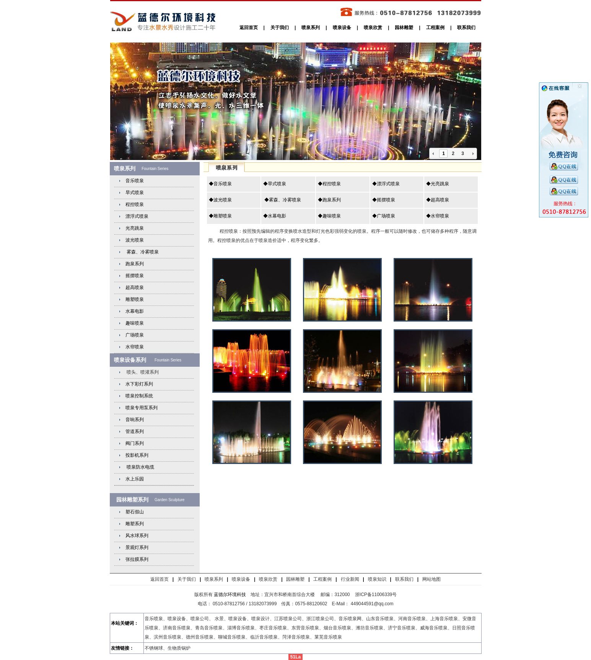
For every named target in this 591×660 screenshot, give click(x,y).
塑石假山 (134, 512)
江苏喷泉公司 (288, 618)
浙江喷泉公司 (320, 618)
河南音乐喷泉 (412, 618)
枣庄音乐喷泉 (273, 628)
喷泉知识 (377, 579)
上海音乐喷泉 (444, 618)
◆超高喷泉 (437, 200)
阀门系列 (134, 443)
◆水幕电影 (274, 216)
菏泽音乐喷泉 (296, 637)
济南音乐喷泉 (176, 628)
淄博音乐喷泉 (241, 628)
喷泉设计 (260, 618)
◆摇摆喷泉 (383, 200)
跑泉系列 (134, 263)
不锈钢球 (154, 648)
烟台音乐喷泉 (337, 628)
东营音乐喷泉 (305, 628)
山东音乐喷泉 (380, 618)
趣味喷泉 (134, 323)
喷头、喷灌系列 (142, 372)
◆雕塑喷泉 (220, 216)
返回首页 (248, 27)
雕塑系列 (134, 523)
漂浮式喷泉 (136, 216)
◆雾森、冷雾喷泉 (282, 200)
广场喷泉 (134, 335)
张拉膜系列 (136, 559)
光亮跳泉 (134, 228)
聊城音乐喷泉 (232, 637)
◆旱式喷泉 (274, 183)
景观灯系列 (136, 547)
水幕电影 (134, 311)
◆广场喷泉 (383, 216)
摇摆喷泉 (134, 275)
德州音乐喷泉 (199, 637)
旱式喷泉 (134, 192)
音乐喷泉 (134, 180)
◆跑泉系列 (329, 200)
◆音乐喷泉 (220, 183)
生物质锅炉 (179, 648)
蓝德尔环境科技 (230, 594)
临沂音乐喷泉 (264, 637)
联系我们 (466, 27)
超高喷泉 (134, 287)
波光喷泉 (134, 240)
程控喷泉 (134, 204)
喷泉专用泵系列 (141, 407)
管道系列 (134, 431)
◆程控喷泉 (329, 183)
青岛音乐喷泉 (209, 628)
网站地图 (431, 579)
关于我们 (279, 27)
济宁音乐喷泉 (401, 628)
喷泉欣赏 (373, 27)
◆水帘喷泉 (437, 216)
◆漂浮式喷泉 (386, 183)
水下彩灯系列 (139, 384)
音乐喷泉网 (350, 618)
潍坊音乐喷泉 (369, 628)
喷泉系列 (310, 27)
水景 (219, 618)
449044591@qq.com (373, 603)
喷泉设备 (342, 27)
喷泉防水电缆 (140, 467)
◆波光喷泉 (220, 200)
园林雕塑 (404, 27)
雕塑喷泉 (134, 299)
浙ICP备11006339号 (376, 594)
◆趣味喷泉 (329, 216)
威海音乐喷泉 (434, 628)
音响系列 (134, 419)
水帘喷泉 (134, 347)
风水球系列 (136, 535)
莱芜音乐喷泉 (328, 637)
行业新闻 (350, 579)
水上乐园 (134, 479)
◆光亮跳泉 (437, 183)
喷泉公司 (199, 618)
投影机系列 (136, 455)
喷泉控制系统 (139, 396)
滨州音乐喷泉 (167, 637)
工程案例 (435, 27)
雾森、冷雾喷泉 (142, 252)
